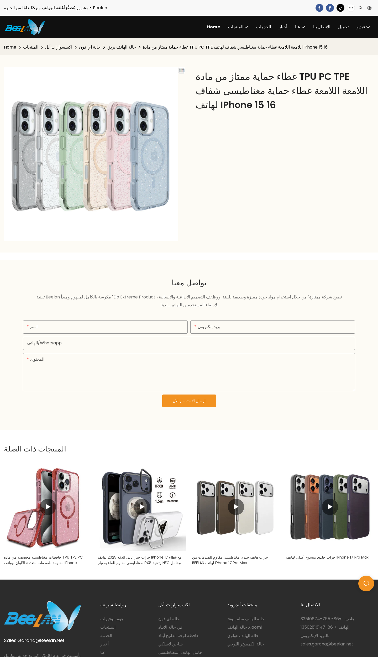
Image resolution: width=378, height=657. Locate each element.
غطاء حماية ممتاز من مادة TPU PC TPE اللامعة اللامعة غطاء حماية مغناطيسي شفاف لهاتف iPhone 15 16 (235, 47)
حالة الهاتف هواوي (243, 636)
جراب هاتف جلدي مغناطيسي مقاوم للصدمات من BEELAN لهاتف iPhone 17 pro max (230, 560)
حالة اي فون (90, 47)
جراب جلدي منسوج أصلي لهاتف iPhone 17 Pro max (327, 557)
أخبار (104, 644)
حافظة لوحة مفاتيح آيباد (178, 636)
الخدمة (106, 636)
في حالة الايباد (170, 627)
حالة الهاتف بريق (121, 47)
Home (10, 47)
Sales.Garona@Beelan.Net (34, 640)
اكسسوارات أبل (58, 47)
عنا (103, 652)
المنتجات (30, 47)
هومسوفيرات (111, 619)
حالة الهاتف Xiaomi (244, 627)
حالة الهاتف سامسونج (246, 619)
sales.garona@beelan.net (327, 644)
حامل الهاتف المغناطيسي (180, 652)
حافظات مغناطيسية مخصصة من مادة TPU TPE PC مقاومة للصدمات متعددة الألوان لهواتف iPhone (43, 560)
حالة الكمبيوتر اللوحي (245, 644)
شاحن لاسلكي (170, 644)
